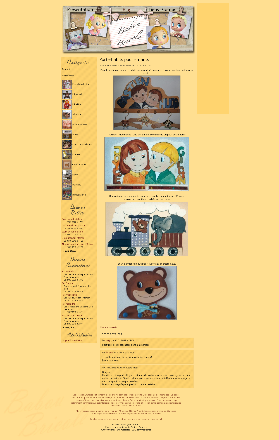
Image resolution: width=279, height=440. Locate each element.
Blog (127, 9)
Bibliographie (74, 194)
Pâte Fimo (72, 104)
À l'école (71, 114)
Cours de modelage (77, 144)
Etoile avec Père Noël (72, 231)
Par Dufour (67, 283)
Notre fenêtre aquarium (74, 225)
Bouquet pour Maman (73, 237)
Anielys (109, 352)
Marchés (71, 184)
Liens (154, 9)
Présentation (80, 9)
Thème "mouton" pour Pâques (77, 244)
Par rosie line (68, 303)
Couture (71, 154)
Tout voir (66, 69)
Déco (70, 174)
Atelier (70, 134)
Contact (170, 9)
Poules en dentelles (72, 219)
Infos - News (68, 75)
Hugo (108, 340)
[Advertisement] (213, 58)
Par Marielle (68, 271)
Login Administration (72, 340)
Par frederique (69, 294)
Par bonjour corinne (72, 315)
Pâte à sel (72, 94)
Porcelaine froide (76, 84)
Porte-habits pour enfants (124, 59)
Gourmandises (74, 124)
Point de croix (74, 164)
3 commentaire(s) (108, 327)
